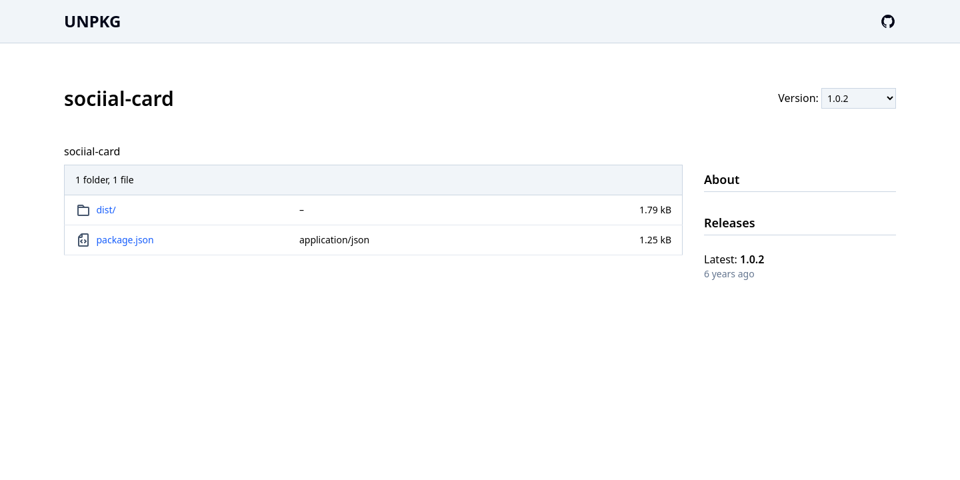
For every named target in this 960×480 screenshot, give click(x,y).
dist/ (106, 209)
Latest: (734, 259)
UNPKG (92, 21)
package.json (125, 239)
